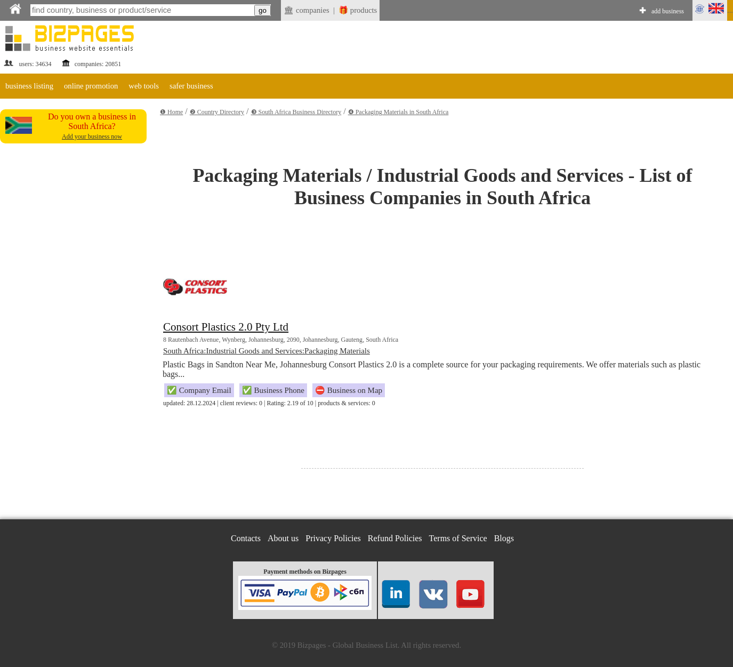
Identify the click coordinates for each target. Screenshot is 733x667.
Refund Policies (395, 538)
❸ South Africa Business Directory (296, 112)
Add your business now (92, 136)
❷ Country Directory (217, 112)
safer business (191, 86)
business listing (29, 86)
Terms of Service (458, 538)
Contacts (246, 538)
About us (283, 538)
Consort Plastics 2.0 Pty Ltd (225, 326)
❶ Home (171, 112)
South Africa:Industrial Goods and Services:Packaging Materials (266, 351)
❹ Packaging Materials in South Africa (398, 112)
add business (667, 11)
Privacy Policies (333, 538)
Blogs (504, 538)
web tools (143, 86)
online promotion (91, 86)
